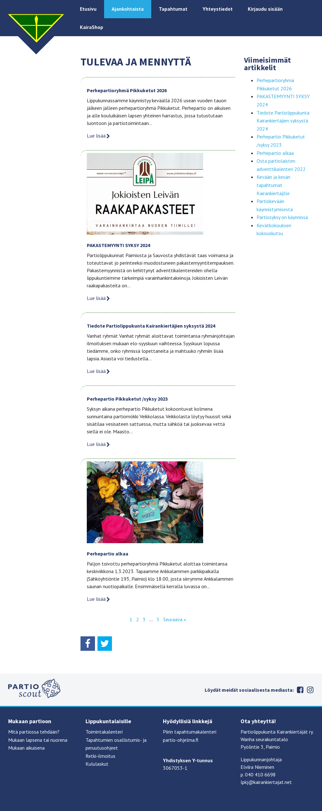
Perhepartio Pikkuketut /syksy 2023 (127, 399)
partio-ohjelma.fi (180, 740)
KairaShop (91, 27)
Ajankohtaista (128, 9)
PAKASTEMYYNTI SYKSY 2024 (118, 245)
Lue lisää (99, 135)
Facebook (300, 690)
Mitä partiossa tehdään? (33, 732)
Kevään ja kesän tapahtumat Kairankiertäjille (273, 185)
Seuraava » (174, 619)
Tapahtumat (173, 9)
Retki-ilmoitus (100, 756)
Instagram (310, 690)
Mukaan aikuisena (26, 748)
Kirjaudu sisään (265, 9)
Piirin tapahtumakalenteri (189, 732)
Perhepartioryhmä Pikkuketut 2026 (127, 90)
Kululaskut (97, 764)
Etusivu (88, 9)
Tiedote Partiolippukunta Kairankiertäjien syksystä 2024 (151, 326)
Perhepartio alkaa (107, 553)
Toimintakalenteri (104, 732)
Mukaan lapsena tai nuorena (37, 740)
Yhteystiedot (218, 9)
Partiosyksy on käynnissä (282, 217)
